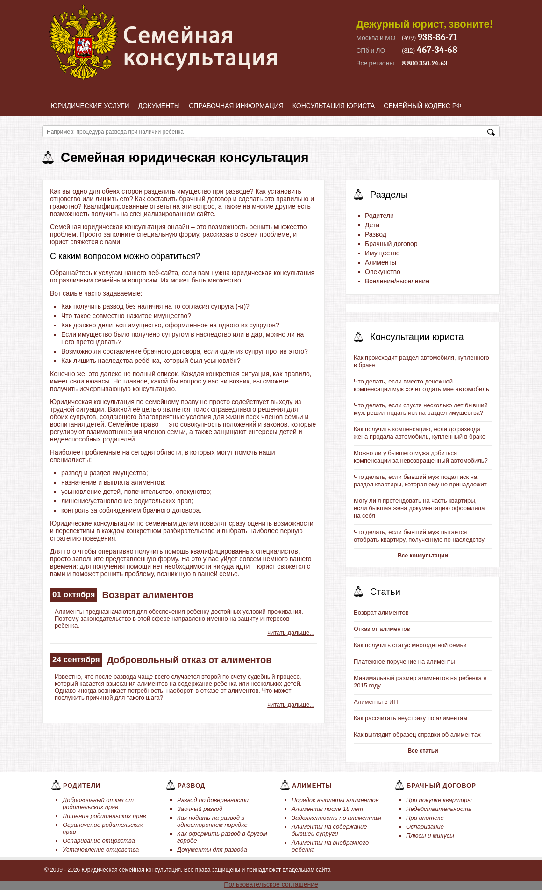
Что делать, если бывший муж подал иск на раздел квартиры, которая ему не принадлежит (420, 480)
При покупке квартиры (439, 799)
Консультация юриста (333, 105)
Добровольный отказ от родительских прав (98, 803)
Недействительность (438, 808)
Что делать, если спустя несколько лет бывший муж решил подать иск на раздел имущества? (421, 409)
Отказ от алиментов (382, 628)
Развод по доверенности (213, 799)
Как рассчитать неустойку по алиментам (410, 718)
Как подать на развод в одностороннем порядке (212, 821)
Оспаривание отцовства (99, 840)
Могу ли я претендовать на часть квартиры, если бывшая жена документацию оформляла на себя (419, 508)
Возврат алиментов (147, 595)
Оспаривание (425, 826)
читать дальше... (290, 632)
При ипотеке (425, 817)
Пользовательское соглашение (271, 884)
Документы (159, 105)
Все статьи (422, 750)
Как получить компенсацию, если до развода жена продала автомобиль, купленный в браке (419, 433)
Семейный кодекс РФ (422, 105)
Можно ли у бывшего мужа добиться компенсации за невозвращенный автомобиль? (421, 456)
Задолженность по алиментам (336, 817)
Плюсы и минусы (430, 835)
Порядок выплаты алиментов (335, 799)
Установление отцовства (101, 849)
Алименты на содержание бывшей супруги (329, 830)
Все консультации (423, 555)
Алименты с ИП (376, 701)
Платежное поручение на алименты (404, 661)
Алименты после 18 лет (327, 808)
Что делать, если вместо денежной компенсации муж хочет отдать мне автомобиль (421, 385)
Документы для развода (212, 849)
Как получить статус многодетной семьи (410, 645)
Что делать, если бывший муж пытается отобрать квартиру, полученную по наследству (419, 535)
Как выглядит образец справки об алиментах (417, 734)
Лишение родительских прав (104, 815)
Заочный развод (199, 808)
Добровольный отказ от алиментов (189, 660)
